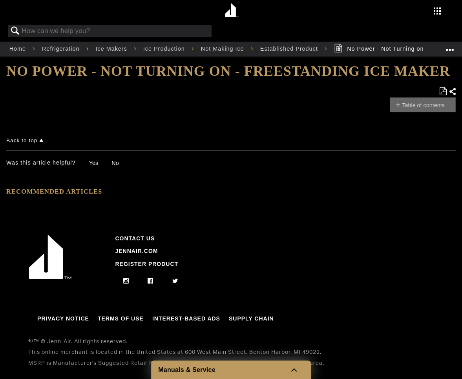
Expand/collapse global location (450, 47)
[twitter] (175, 281)
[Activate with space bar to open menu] (437, 11)
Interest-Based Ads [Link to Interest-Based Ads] (186, 318)
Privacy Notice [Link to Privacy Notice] (63, 318)
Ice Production (165, 49)
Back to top (21, 140)
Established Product (290, 49)
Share (452, 92)
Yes (93, 163)
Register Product (146, 264)
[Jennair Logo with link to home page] (50, 277)
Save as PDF (443, 91)
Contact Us (135, 238)
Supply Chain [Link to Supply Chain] (251, 318)
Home (18, 49)
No (115, 163)
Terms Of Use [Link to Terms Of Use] (121, 318)
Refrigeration (61, 49)
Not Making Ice (223, 49)
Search (15, 31)
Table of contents (423, 105)
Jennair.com (136, 251)
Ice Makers (112, 49)
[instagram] (126, 281)
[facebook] (150, 281)
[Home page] (232, 10)
